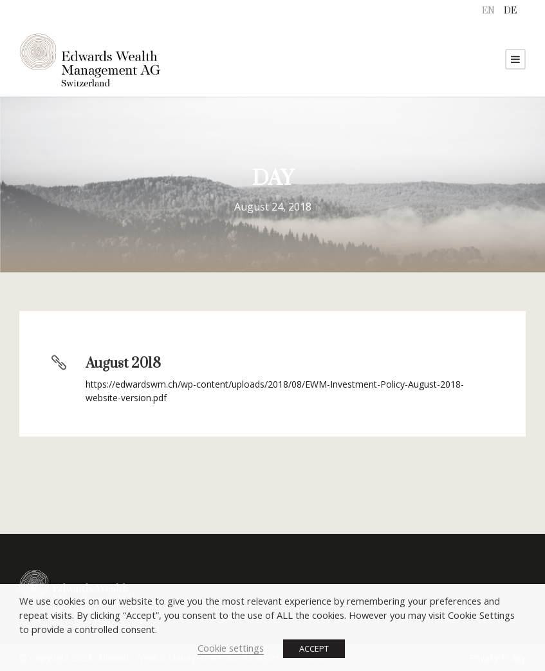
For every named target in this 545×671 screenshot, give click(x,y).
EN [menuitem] (488, 11)
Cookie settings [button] (231, 647)
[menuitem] (488, 11)
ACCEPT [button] (314, 648)
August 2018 (123, 363)
